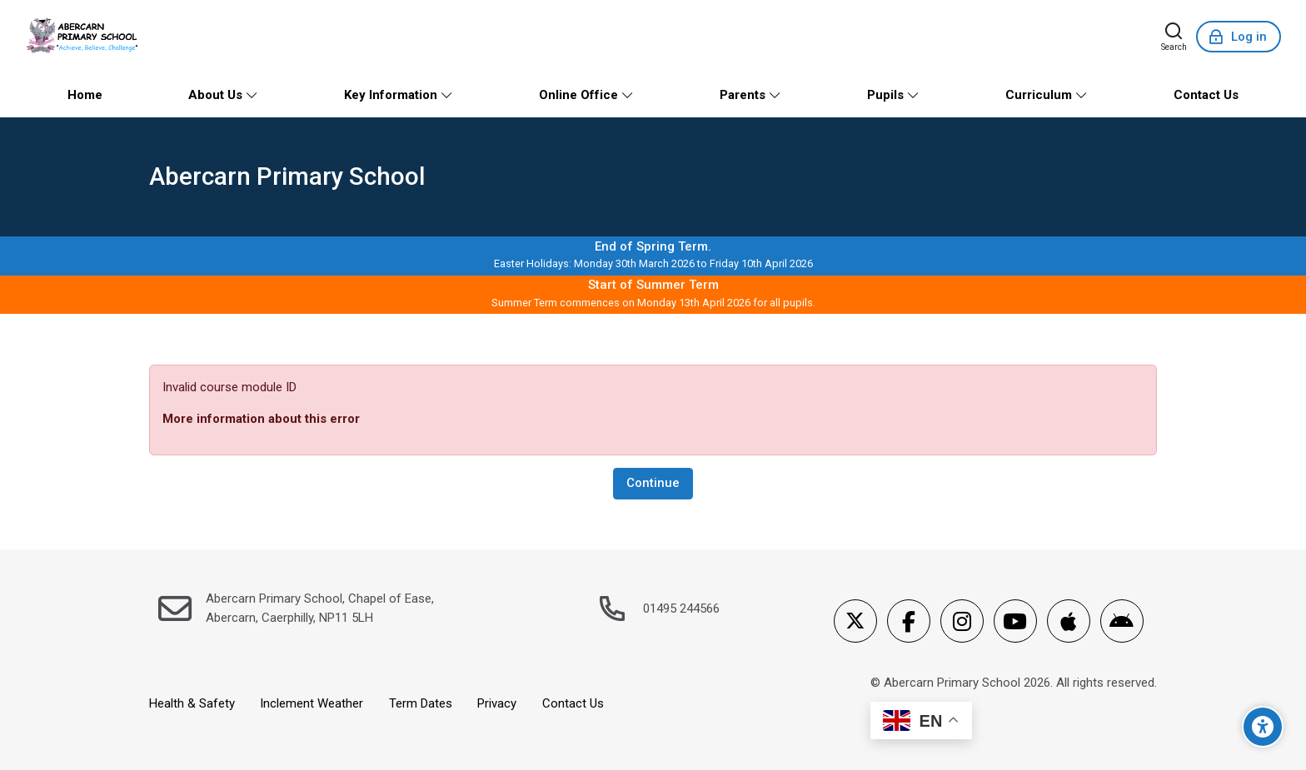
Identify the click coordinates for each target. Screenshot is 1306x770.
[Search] (1174, 37)
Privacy (496, 703)
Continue (653, 482)
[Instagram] (962, 621)
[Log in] (1238, 36)
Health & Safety (192, 703)
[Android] (1122, 621)
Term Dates (420, 703)
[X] (855, 621)
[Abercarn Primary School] (83, 37)
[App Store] (1068, 621)
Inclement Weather (311, 703)
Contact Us (573, 703)
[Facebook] (908, 621)
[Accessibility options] (1263, 727)
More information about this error (261, 418)
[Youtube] (1015, 621)
